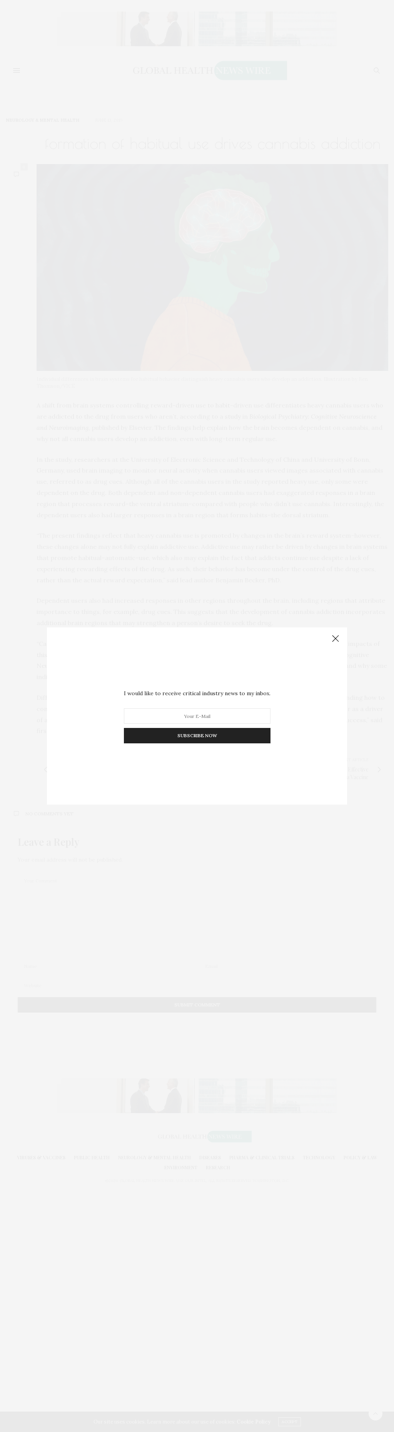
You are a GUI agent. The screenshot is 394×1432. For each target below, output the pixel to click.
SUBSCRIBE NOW (197, 735)
